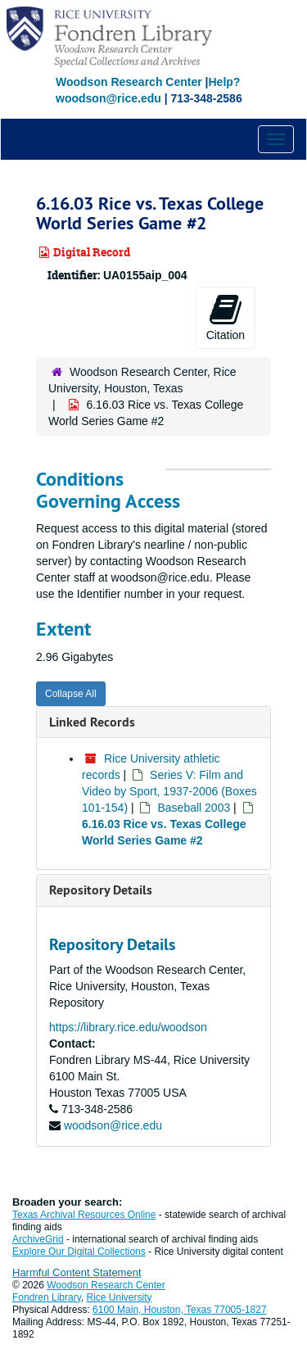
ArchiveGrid (38, 1239)
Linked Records (92, 722)
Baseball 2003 (193, 807)
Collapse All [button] (71, 693)
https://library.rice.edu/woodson (128, 1027)
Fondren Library (46, 1297)
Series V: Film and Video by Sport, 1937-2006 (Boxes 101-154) (169, 791)
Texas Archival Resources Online (84, 1214)
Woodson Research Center (129, 81)
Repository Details (100, 890)
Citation (225, 317)
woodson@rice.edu (113, 1125)
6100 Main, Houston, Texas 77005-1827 (180, 1309)
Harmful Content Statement (77, 1272)
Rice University (119, 1297)
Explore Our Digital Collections (79, 1251)
